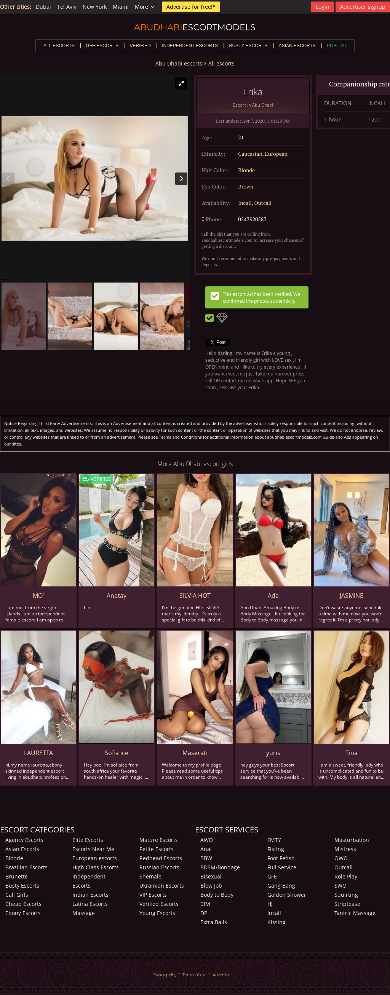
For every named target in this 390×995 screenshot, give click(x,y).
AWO (206, 839)
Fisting (275, 849)
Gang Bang (281, 885)
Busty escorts (248, 45)
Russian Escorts (159, 867)
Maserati (195, 753)
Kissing (276, 922)
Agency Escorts (24, 839)
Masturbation (351, 839)
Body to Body (216, 894)
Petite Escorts (156, 849)
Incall (274, 913)
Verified (140, 45)
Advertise (221, 974)
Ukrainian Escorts (161, 885)
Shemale (150, 876)
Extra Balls (213, 922)
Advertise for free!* (191, 6)
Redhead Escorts (160, 858)
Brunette (16, 876)
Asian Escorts (22, 849)
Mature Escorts (158, 839)
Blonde (14, 858)
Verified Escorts (159, 903)
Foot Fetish (281, 858)
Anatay (116, 595)
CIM (205, 903)
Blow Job (211, 885)
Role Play (345, 876)
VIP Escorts (153, 894)
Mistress (345, 849)
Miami (121, 6)
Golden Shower (286, 894)
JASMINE (351, 595)
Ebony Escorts (23, 913)
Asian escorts (297, 45)
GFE (272, 876)
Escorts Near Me (93, 849)
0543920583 (252, 219)
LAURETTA (38, 753)
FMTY (274, 839)
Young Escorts (157, 913)
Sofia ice (116, 753)
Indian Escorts (90, 894)
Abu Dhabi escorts (178, 63)
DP (203, 913)
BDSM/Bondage (220, 867)
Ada (273, 595)
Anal (206, 849)
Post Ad (337, 45)
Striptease (347, 903)
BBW (206, 858)
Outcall (343, 867)
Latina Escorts (90, 903)
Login (322, 6)
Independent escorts (190, 45)
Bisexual (211, 876)
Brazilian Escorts (26, 867)
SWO (340, 885)
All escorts (59, 45)
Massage (83, 913)
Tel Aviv (67, 6)
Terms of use (194, 974)
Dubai (43, 6)
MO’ (38, 595)
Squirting (346, 894)
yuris (273, 753)
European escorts (94, 858)
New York (95, 6)
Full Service (281, 867)
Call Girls (16, 894)
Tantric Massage (355, 913)
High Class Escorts (95, 867)
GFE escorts (102, 45)
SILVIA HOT (195, 595)
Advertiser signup (362, 6)
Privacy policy (164, 974)
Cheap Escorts (23, 903)
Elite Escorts (87, 839)
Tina (351, 753)
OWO (341, 858)
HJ (270, 903)
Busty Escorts (22, 885)
